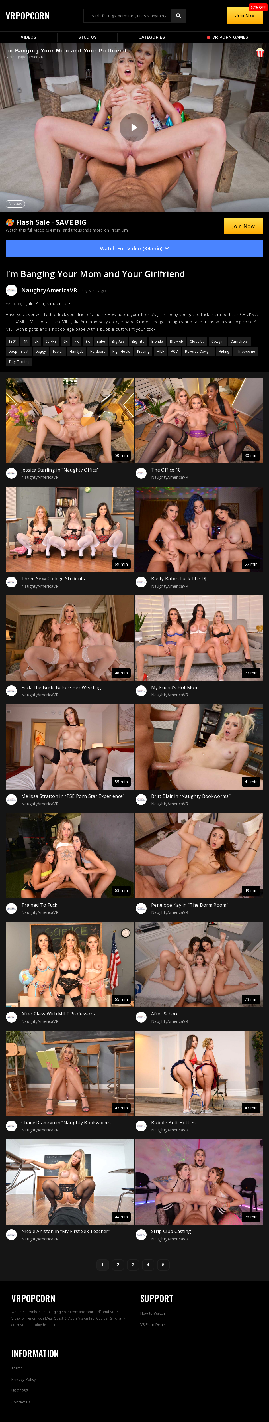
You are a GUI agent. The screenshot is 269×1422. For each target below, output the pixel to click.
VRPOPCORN (28, 15)
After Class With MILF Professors (58, 1014)
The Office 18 (166, 470)
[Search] (178, 15)
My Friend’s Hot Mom (174, 687)
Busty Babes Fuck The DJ (178, 578)
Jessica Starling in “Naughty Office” (60, 470)
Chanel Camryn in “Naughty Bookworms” (67, 1122)
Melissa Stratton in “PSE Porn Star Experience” (73, 796)
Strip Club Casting (171, 1231)
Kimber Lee (58, 303)
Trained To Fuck (39, 905)
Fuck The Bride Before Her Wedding (61, 687)
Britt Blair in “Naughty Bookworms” (191, 796)
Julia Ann (35, 303)
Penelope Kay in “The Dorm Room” (189, 905)
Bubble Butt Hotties (173, 1122)
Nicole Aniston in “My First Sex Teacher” (65, 1231)
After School (164, 1014)
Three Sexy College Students (53, 578)
